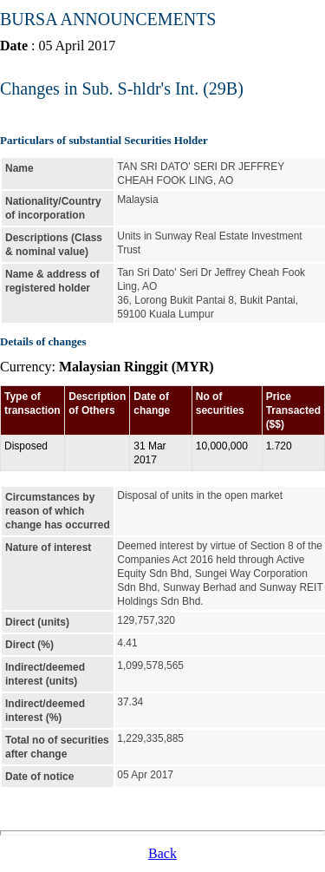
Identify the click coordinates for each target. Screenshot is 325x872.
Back (162, 853)
